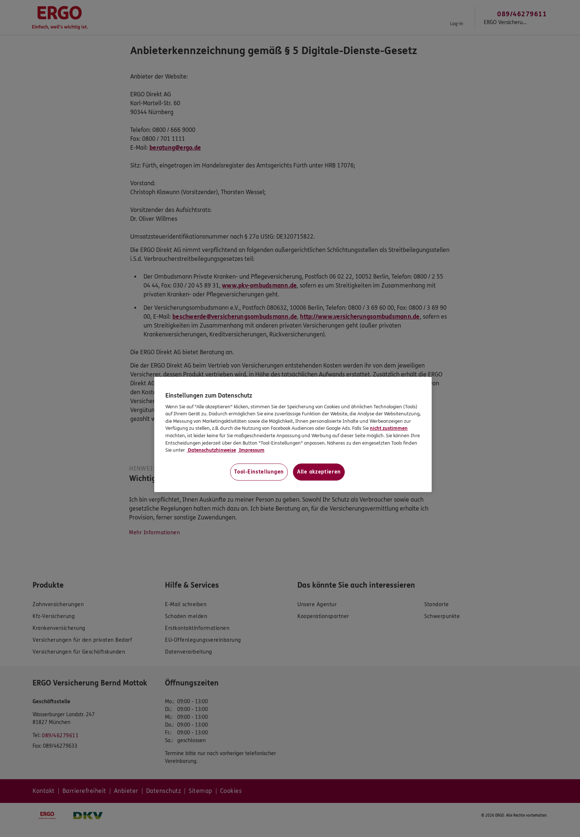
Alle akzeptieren (319, 472)
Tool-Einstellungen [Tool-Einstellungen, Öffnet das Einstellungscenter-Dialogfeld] (259, 472)
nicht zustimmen (389, 428)
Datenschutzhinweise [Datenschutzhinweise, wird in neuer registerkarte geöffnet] (211, 450)
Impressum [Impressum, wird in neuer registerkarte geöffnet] (251, 450)
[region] (293, 434)
